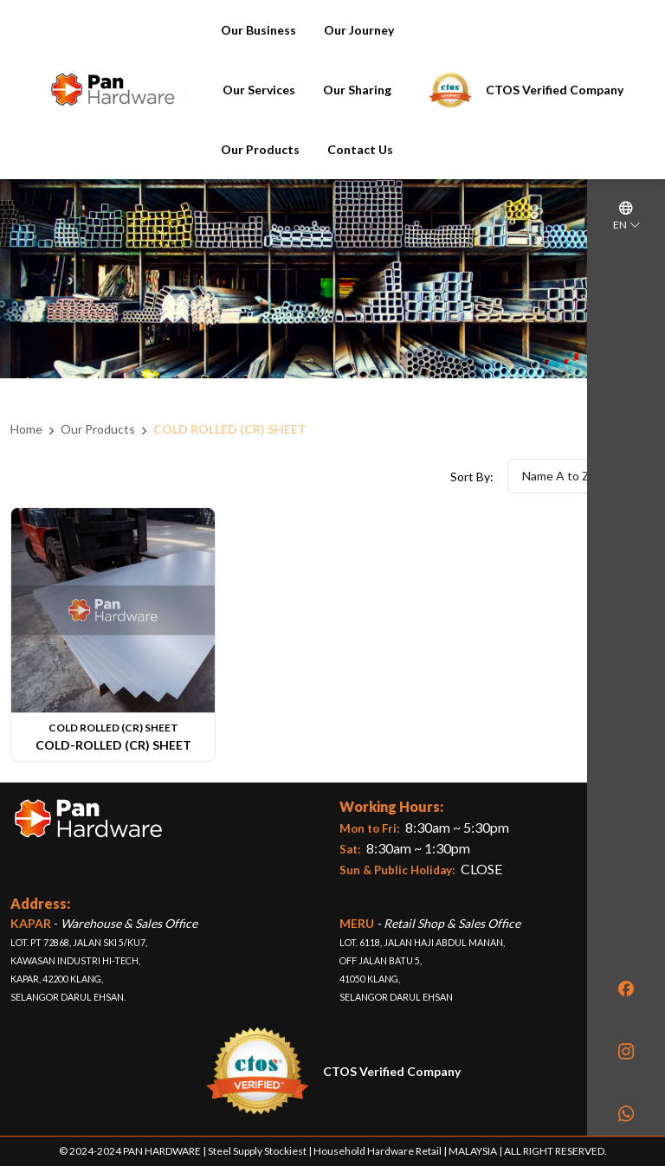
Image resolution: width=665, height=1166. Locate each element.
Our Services (259, 89)
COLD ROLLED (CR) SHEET (230, 429)
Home (26, 429)
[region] (626, 568)
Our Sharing (357, 89)
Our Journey (359, 30)
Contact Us (360, 149)
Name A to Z (581, 475)
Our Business (258, 30)
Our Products (260, 149)
